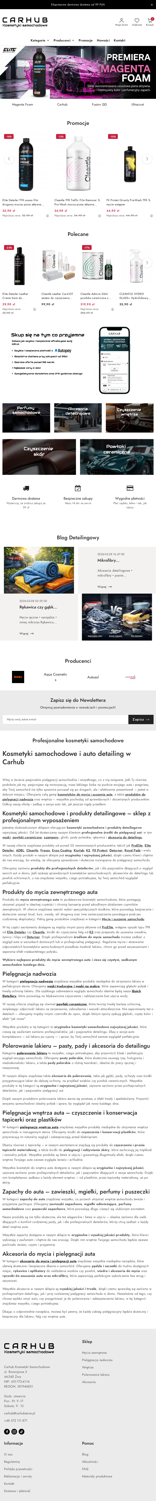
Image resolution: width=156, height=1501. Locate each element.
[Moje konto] (121, 22)
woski (6, 837)
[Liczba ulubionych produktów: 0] (137, 22)
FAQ (85, 1469)
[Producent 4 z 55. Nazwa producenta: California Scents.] (131, 677)
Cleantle (32, 850)
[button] (40, 41)
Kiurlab (79, 850)
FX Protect (99, 850)
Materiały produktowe (97, 1476)
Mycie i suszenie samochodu (123, 919)
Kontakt (9, 1483)
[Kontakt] (119, 41)
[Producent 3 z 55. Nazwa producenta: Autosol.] (93, 677)
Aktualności (90, 1462)
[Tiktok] (21, 1432)
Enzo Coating (62, 850)
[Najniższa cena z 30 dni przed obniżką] (48, 216)
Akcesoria (89, 1382)
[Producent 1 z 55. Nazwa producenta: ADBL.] (18, 677)
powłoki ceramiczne (27, 837)
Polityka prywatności (18, 1469)
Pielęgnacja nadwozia (97, 1360)
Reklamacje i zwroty (18, 1476)
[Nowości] (103, 41)
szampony (51, 837)
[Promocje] (86, 41)
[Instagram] (14, 1432)
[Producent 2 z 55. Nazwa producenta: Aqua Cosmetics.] (56, 677)
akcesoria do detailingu (125, 837)
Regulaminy (12, 1462)
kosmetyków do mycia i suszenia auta (85, 794)
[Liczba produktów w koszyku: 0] (150, 22)
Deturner (115, 850)
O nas (8, 1454)
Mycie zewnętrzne (94, 1353)
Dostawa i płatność (17, 1491)
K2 (88, 850)
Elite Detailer (16, 932)
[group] (78, 72)
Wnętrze (87, 1367)
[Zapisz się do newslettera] (65, 719)
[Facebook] (7, 1432)
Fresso (45, 850)
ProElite (137, 845)
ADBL (20, 850)
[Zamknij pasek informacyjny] (152, 5)
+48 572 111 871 (15, 1420)
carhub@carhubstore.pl (19, 1413)
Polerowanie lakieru (95, 1374)
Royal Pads (133, 850)
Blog (85, 1454)
